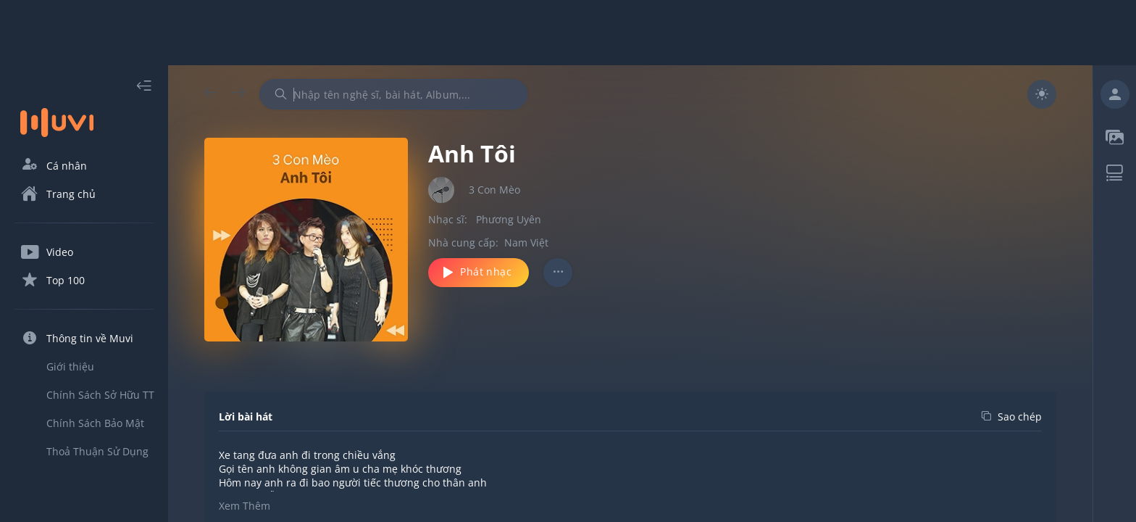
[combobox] (393, 94)
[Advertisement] (568, 32)
